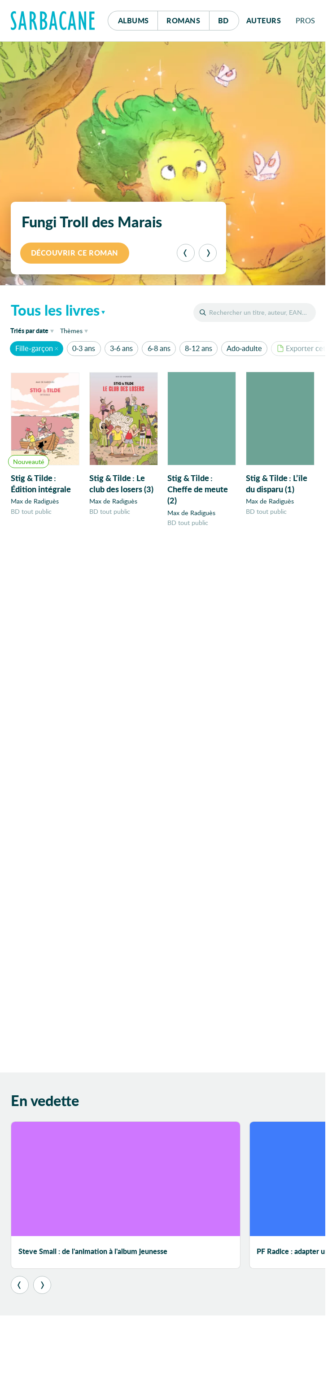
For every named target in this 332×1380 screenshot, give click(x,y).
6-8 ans (159, 348)
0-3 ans (83, 348)
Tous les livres (55, 309)
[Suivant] (208, 253)
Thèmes (71, 330)
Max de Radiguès (35, 501)
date (33, 330)
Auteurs (263, 20)
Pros (305, 20)
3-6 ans (121, 348)
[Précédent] (186, 253)
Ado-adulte (244, 348)
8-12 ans (198, 348)
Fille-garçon (33, 348)
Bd (228, 18)
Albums (133, 20)
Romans (183, 20)
